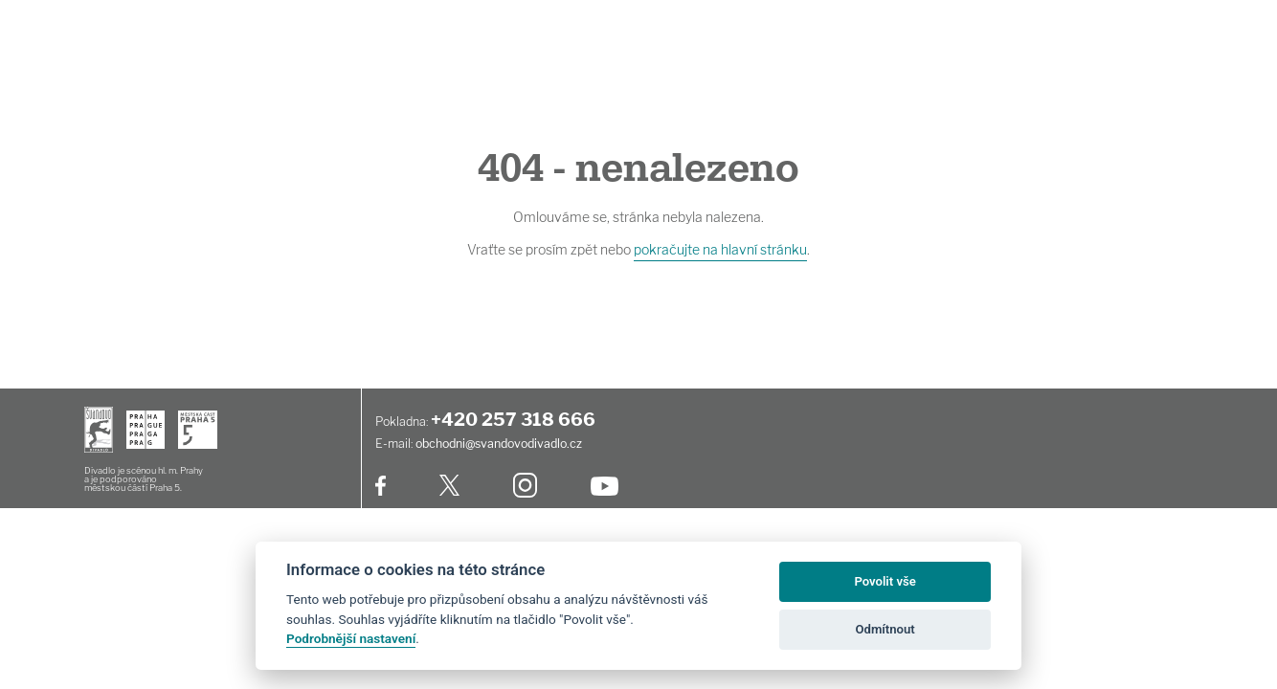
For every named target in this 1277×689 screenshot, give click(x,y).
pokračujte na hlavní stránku (720, 249)
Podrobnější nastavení (350, 638)
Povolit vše (884, 581)
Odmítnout (885, 629)
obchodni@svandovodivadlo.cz (498, 443)
